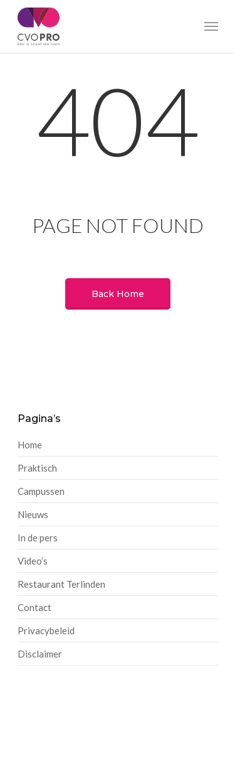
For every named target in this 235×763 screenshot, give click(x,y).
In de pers (38, 537)
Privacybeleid (46, 630)
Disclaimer (40, 653)
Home (30, 444)
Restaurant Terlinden (61, 584)
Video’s (33, 560)
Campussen (41, 491)
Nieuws (33, 514)
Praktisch (37, 467)
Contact (34, 607)
